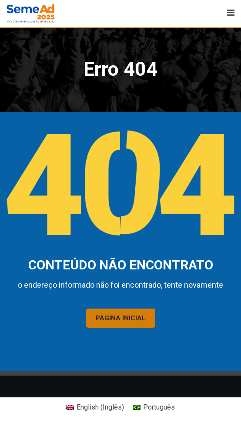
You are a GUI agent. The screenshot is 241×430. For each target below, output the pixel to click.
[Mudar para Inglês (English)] (95, 407)
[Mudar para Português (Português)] (153, 407)
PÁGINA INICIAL (121, 318)
